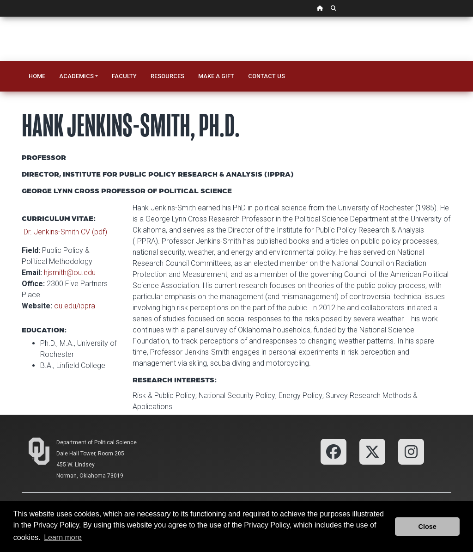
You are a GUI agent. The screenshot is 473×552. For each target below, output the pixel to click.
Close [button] (427, 526)
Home (37, 76)
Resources (167, 76)
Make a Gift (216, 76)
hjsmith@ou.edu (70, 272)
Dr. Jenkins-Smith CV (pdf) (65, 231)
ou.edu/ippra (74, 305)
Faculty (124, 76)
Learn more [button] (63, 537)
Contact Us (266, 76)
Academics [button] (76, 76)
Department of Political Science (96, 442)
